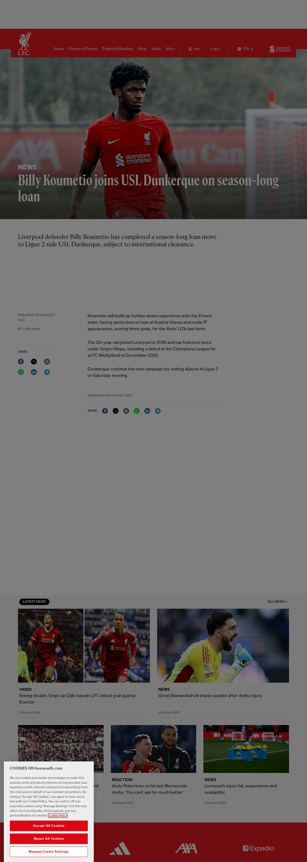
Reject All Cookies (49, 846)
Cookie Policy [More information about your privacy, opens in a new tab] (57, 823)
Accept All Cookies (49, 833)
